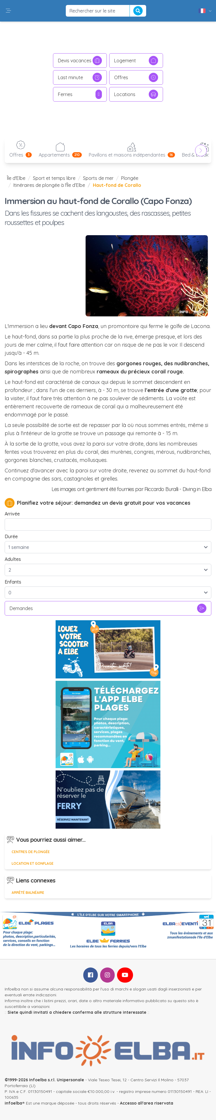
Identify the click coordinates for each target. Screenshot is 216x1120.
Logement (136, 60)
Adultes (13, 559)
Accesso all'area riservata (146, 1103)
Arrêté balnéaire (28, 892)
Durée (11, 536)
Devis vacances (80, 60)
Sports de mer (98, 178)
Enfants (13, 582)
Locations (136, 94)
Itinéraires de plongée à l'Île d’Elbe (49, 185)
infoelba (13, 1103)
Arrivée (12, 514)
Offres (136, 77)
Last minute (80, 77)
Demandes (108, 608)
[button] (8, 10)
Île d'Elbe (16, 178)
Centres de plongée (31, 852)
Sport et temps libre (54, 178)
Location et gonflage (33, 863)
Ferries (80, 94)
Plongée (129, 178)
